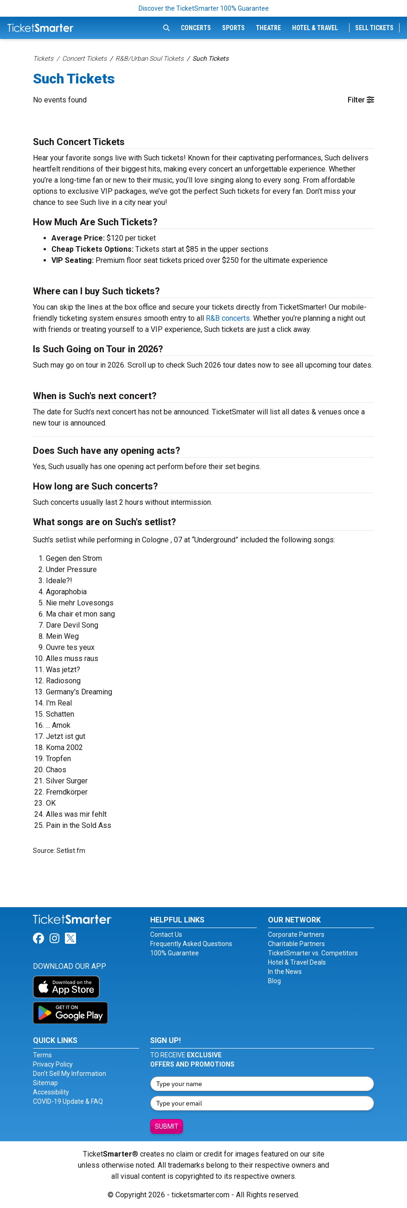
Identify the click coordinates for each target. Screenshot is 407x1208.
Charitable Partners (296, 943)
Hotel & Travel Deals (297, 962)
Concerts (196, 28)
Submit (166, 1126)
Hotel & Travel (315, 28)
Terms (42, 1055)
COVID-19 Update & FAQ (68, 1101)
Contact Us (166, 934)
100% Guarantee (174, 953)
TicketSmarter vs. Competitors (313, 953)
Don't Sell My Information (69, 1073)
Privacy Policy (53, 1064)
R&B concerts (228, 318)
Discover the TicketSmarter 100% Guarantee (204, 8)
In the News (285, 971)
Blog (274, 981)
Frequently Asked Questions (191, 943)
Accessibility (51, 1092)
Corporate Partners (296, 934)
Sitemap (45, 1083)
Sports (233, 28)
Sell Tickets (374, 28)
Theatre (268, 28)
